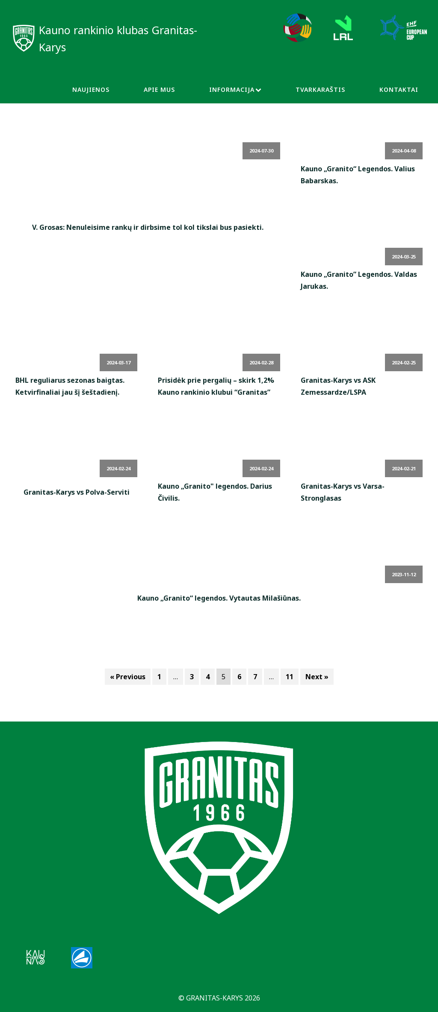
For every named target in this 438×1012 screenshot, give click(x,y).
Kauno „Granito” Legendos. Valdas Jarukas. (359, 280)
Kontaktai (398, 89)
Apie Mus (159, 89)
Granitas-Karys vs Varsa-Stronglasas (343, 492)
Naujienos (91, 89)
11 (289, 676)
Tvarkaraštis (320, 89)
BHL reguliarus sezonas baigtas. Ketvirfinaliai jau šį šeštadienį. (69, 386)
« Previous (127, 676)
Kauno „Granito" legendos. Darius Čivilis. (215, 492)
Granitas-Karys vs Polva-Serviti (77, 492)
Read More (148, 247)
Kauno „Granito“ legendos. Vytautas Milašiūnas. (219, 598)
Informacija (235, 89)
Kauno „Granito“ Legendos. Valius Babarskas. (358, 174)
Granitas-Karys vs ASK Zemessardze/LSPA (338, 386)
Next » (316, 676)
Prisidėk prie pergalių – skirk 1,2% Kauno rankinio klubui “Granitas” (216, 386)
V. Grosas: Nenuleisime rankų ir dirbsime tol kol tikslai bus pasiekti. (147, 227)
